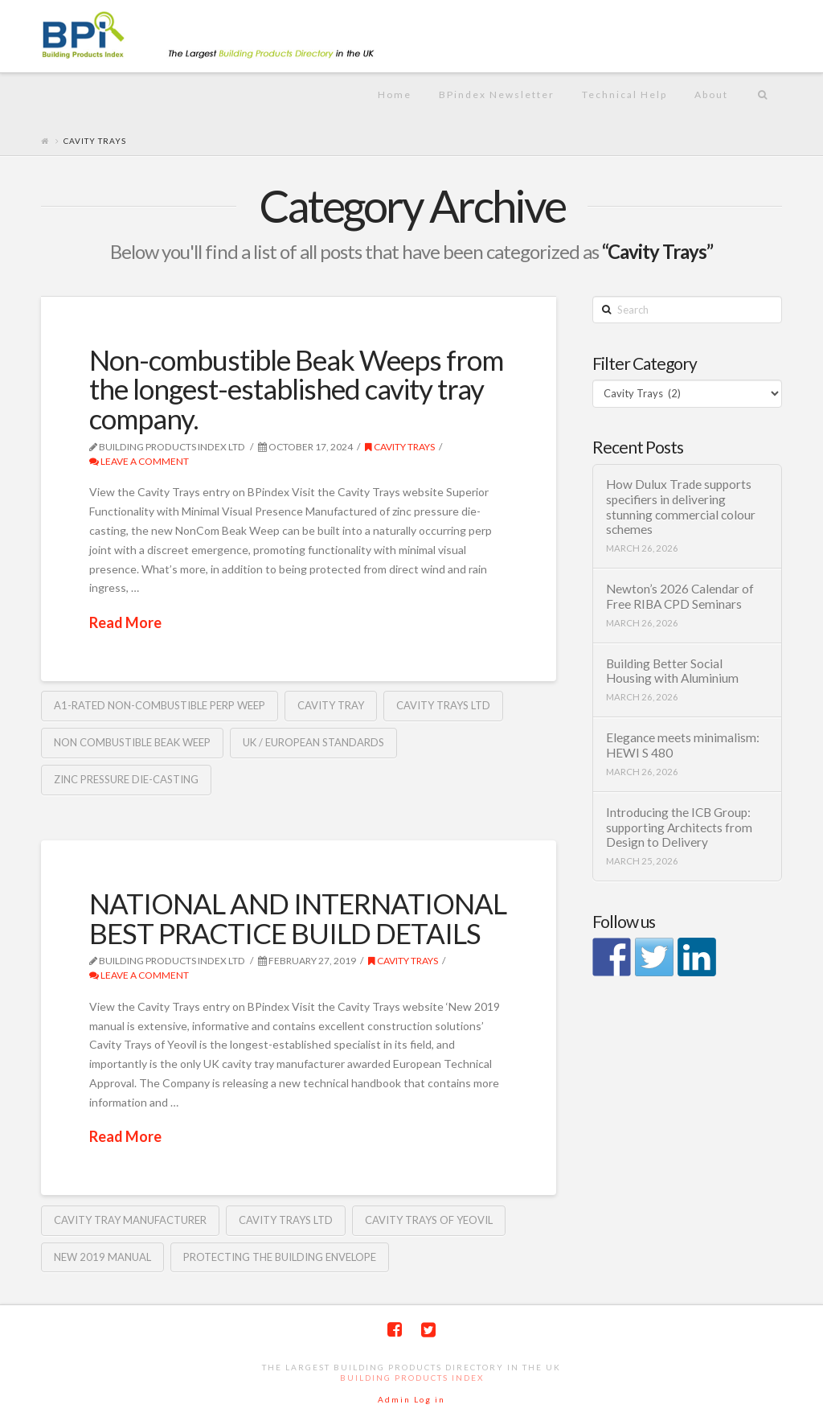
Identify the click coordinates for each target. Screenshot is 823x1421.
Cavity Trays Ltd (443, 705)
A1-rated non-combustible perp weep (159, 705)
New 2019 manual (102, 1257)
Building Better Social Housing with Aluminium (672, 671)
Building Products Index (412, 1377)
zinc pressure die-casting (126, 779)
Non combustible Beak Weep (132, 742)
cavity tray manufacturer (130, 1220)
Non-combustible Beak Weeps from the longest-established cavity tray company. (296, 389)
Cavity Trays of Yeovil (429, 1220)
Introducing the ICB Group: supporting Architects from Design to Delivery (679, 827)
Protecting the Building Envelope (279, 1257)
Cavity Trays (400, 447)
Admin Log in (411, 1399)
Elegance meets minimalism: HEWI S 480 (683, 745)
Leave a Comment (139, 461)
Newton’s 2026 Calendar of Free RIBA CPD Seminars (680, 596)
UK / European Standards (313, 742)
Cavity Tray (330, 705)
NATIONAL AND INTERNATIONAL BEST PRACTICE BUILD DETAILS (297, 918)
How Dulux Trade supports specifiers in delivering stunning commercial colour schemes (680, 506)
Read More (125, 622)
